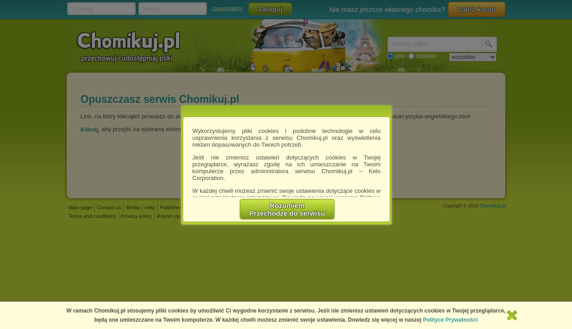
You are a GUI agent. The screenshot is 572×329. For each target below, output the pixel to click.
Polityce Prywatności (450, 320)
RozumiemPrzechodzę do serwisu (287, 209)
